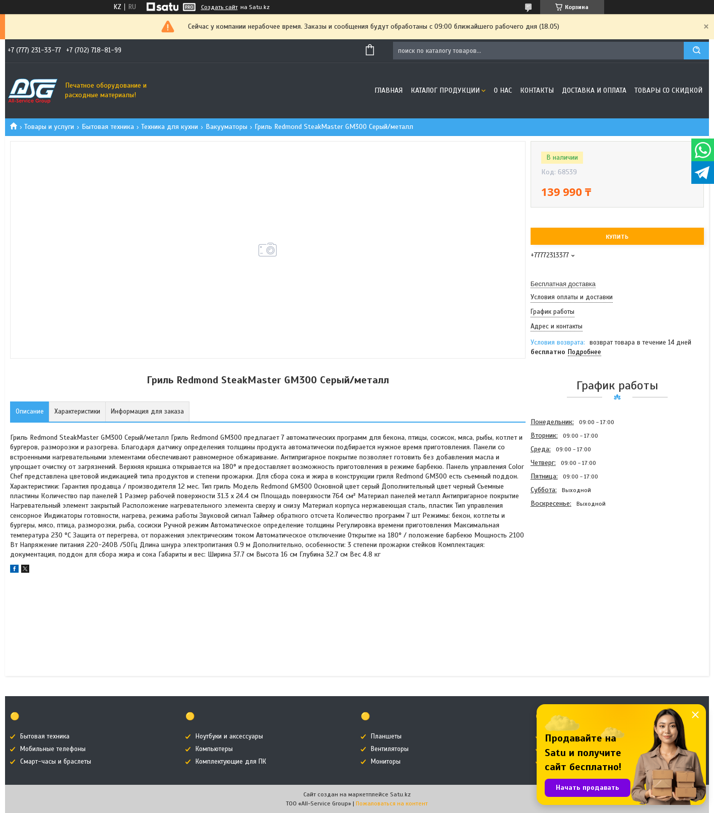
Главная (388, 90)
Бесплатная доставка (563, 284)
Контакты (537, 90)
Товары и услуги (49, 126)
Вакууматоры (226, 126)
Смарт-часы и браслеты (55, 762)
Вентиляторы (390, 749)
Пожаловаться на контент (392, 803)
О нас (503, 90)
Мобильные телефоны (53, 749)
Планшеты (386, 736)
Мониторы (386, 762)
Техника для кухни (169, 126)
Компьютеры (214, 749)
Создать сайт (219, 7)
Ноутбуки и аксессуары (229, 736)
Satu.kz (400, 794)
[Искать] (696, 50)
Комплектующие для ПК (231, 762)
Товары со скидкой (668, 90)
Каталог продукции (445, 90)
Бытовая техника (108, 126)
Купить (617, 236)
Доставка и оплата (594, 90)
